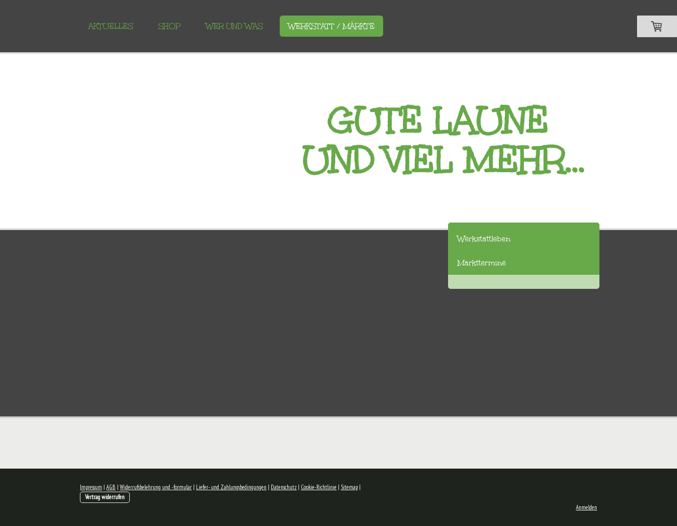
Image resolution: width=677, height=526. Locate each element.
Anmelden (586, 507)
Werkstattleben (484, 239)
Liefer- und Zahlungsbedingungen (231, 487)
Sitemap (349, 487)
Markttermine (481, 263)
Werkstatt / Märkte (331, 26)
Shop (169, 26)
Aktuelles (110, 26)
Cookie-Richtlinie (319, 487)
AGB (111, 487)
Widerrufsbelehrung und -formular (156, 487)
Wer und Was (234, 26)
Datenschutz (284, 487)
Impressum (91, 487)
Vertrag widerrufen (105, 497)
